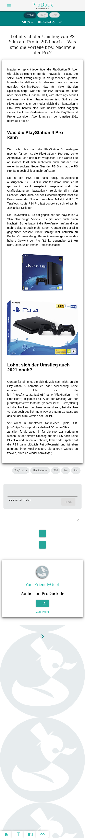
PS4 (55, 470)
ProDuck (42, 5)
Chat (54, 14)
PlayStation (20, 470)
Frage (43, 14)
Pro (66, 470)
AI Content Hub (42, 9)
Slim (75, 470)
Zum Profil (42, 611)
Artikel (30, 14)
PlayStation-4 (40, 470)
